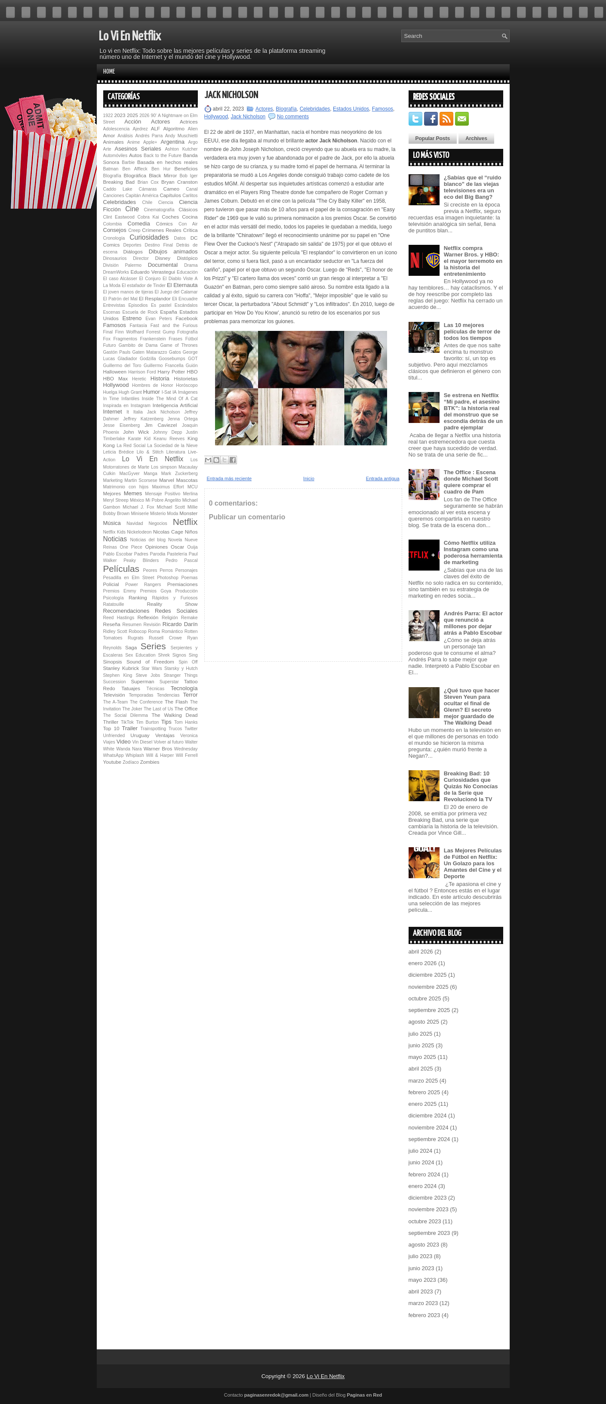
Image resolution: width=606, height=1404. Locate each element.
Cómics (164, 223)
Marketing (113, 480)
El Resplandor (155, 298)
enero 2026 (423, 963)
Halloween (115, 371)
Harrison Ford (142, 372)
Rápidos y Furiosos (175, 598)
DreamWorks (116, 272)
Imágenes (188, 392)
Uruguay (139, 735)
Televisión (114, 694)
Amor (109, 135)
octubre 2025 (425, 998)
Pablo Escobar (117, 554)
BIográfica (134, 175)
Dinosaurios (115, 258)
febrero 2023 (424, 1315)
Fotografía (187, 332)
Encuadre (187, 298)
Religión (170, 617)
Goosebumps (172, 358)
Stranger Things (180, 675)
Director (140, 258)
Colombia (112, 224)
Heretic (139, 378)
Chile (147, 202)
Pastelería (177, 554)
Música (112, 523)
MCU (193, 486)
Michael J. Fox (138, 507)
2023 (120, 115)
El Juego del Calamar (176, 292)
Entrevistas (114, 305)
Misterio (158, 513)
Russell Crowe (165, 638)
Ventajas (165, 735)
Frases (175, 338)
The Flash (176, 701)
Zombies (150, 762)
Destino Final (158, 245)
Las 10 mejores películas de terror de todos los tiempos (472, 331)
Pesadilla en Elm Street (128, 577)
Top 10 (111, 728)
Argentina (172, 142)
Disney (162, 258)
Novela (175, 539)
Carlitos (189, 195)
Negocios (157, 523)
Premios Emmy (119, 591)
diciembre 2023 (428, 1197)
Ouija (192, 547)
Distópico (187, 258)
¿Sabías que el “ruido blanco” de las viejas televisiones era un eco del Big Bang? (472, 187)
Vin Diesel (142, 742)
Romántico (172, 631)
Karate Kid (139, 438)
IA (174, 392)
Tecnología (184, 688)
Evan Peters (158, 318)
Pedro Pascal (182, 560)
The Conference (146, 702)
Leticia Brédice (118, 452)
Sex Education (140, 655)
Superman (142, 681)
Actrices (189, 121)
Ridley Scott (115, 631)
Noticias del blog (148, 539)
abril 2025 (421, 1068)
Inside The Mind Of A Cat (170, 398)
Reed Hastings (119, 617)
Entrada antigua (383, 478)
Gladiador (127, 358)
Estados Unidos (351, 109)
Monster (188, 513)
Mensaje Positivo (162, 493)
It (127, 412)
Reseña (111, 624)
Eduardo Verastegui (153, 272)
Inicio (308, 478)
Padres (141, 554)
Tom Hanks (186, 722)
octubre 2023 (425, 1221)
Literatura (175, 452)
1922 (108, 115)
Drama (190, 265)
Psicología (113, 598)
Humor (151, 392)
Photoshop (167, 577)
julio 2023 (421, 1256)
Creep (134, 230)
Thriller (111, 722)
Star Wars (152, 668)
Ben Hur (160, 169)
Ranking (138, 597)
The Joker (132, 709)
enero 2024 (423, 1186)
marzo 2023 (423, 1303)
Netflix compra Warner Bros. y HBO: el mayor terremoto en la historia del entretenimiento (473, 261)
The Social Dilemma (125, 715)
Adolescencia (116, 129)
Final (108, 332)
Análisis (125, 135)
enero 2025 (423, 1104)
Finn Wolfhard (129, 332)
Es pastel (161, 305)
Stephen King (117, 675)
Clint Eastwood (119, 217)
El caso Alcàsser (120, 278)
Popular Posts (432, 139)
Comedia (139, 223)
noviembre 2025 (429, 987)
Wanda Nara (129, 749)
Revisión (151, 624)
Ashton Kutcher (181, 149)
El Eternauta (182, 285)
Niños (191, 531)
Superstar (169, 681)
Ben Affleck (135, 169)
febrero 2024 (424, 1174)
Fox (107, 338)
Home (109, 71)
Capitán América (142, 195)
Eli (174, 298)
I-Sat (166, 392)
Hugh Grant (130, 392)
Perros (166, 570)
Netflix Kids (114, 532)
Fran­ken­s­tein (153, 338)
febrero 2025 (424, 1092)
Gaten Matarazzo (149, 352)
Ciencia (165, 202)
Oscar (177, 546)
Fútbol (191, 338)
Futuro (109, 345)
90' (154, 115)
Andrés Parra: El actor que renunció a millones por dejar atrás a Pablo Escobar (473, 623)
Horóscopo (186, 385)
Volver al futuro (169, 742)
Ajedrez (140, 129)
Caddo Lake (117, 189)
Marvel (166, 480)
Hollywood (116, 385)
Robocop (138, 631)
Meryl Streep (116, 500)
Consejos (114, 230)
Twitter (191, 728)
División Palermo (122, 265)
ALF (155, 128)
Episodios (138, 305)
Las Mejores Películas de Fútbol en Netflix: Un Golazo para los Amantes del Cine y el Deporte (473, 863)
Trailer (130, 728)
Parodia (158, 554)
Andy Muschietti (181, 135)
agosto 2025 (424, 1021)
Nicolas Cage (168, 531)
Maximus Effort (168, 486)
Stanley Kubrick (121, 668)
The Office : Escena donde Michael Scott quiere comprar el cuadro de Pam (471, 482)
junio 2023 (421, 1268)
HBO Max (115, 378)
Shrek (164, 655)
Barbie (128, 162)
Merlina (190, 493)
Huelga (110, 392)
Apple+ (150, 142)
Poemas (189, 577)
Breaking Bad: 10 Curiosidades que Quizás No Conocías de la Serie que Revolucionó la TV (471, 786)
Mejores (112, 493)
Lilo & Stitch (150, 452)
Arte (107, 149)
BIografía (112, 175)
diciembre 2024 (428, 1115)
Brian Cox (148, 182)
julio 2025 (421, 1034)
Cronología (114, 238)
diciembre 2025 (428, 975)
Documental (163, 265)
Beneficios (186, 168)
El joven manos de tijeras (128, 292)
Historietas (185, 378)
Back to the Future (162, 155)
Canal (191, 189)
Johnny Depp (167, 432)
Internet (112, 411)
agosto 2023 (424, 1244)
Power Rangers (143, 584)
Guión (192, 365)
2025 (132, 115)
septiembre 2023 (429, 1233)
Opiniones (156, 546)
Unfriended (114, 735)
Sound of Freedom (150, 661)
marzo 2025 (423, 1080)
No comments (293, 117)
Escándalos (186, 305)
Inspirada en (116, 405)
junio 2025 (421, 1045)
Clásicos (187, 209)
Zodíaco (131, 762)
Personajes (186, 570)
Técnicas (156, 688)
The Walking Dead (174, 715)
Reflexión (147, 617)
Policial (111, 584)
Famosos (114, 325)
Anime (133, 142)
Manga (150, 473)
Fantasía (138, 325)
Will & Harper (160, 755)
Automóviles (115, 155)
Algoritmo (174, 128)
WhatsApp (113, 755)
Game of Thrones (178, 345)
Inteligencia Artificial (175, 405)
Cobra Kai (148, 217)
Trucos (175, 728)
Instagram (141, 405)
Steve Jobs (147, 675)
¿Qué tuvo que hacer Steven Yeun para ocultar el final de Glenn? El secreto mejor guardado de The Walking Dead (471, 706)
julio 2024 (421, 1151)
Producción (186, 591)
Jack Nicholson (163, 412)
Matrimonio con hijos (126, 486)
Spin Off (187, 662)
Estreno (132, 318)
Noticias (115, 539)
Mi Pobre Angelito (163, 500)
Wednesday (186, 749)
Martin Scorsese (140, 480)
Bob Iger (188, 175)
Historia (160, 378)
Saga (131, 647)
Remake (189, 617)
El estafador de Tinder (144, 285)
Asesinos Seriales (137, 148)
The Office (186, 708)
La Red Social (131, 445)
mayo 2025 (422, 1057)
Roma (154, 631)
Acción (132, 121)
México (137, 500)
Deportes (132, 245)
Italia (138, 412)
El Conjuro (149, 278)
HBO (192, 371)
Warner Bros (158, 748)
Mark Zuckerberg (179, 473)
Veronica (188, 735)
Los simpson (164, 467)
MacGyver (129, 473)
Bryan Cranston (179, 182)
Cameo (171, 188)
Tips (166, 722)
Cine (132, 209)
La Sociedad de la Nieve (172, 445)
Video (124, 741)
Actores (160, 121)
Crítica (190, 230)
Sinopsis (112, 661)
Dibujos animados (173, 251)
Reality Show (172, 604)
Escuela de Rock (140, 312)
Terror (190, 694)
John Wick (136, 432)
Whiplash (135, 755)
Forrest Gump (160, 332)
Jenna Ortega (183, 419)
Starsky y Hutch (180, 668)
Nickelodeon (139, 532)
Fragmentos (125, 338)
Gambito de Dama (138, 345)
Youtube (112, 762)
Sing (193, 655)
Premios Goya (155, 591)
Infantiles (130, 398)
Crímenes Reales (161, 230)
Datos (180, 238)
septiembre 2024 (429, 1139)
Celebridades (119, 202)
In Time (111, 398)
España (168, 312)
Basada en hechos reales (167, 162)
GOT (193, 358)
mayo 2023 (422, 1280)
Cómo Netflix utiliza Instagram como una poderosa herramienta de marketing (473, 552)
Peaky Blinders (141, 560)
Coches (170, 216)
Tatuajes (130, 688)
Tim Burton (147, 722)
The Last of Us (158, 709)
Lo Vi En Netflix (130, 36)
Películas (121, 569)
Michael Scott (171, 507)
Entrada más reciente (229, 478)
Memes (133, 493)
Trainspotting (153, 728)
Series (153, 646)
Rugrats (135, 638)
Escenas (111, 312)
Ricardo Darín (180, 624)
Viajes (109, 742)
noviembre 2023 (429, 1209)
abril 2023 (421, 1291)
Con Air (187, 224)
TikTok (127, 722)
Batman (111, 169)
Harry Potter (171, 371)
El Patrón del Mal (120, 298)
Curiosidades (149, 237)
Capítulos (170, 195)
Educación (187, 272)
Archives (476, 139)
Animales (113, 142)
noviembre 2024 (429, 1127)
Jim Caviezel (161, 425)
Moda (172, 513)
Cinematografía (159, 209)
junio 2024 (421, 1162)
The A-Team (115, 702)
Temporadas (141, 695)
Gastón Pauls (117, 352)
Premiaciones (182, 584)
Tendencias (168, 695)
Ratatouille (113, 604)
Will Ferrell (187, 755)
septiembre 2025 (429, 1010)
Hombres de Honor (152, 385)
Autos (135, 155)
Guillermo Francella (164, 365)
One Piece (131, 547)
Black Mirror (163, 175)
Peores (150, 570)
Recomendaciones (126, 611)
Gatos (175, 352)
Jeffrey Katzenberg (143, 419)
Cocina (189, 216)
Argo (193, 142)
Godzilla (148, 358)
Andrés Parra (149, 135)
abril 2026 (421, 951)
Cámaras (147, 189)
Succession (114, 681)
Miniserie (140, 513)
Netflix (185, 522)
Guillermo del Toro (122, 365)
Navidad (134, 523)
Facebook (186, 318)
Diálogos (132, 251)
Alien (192, 129)
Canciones (113, 195)
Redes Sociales (176, 611)
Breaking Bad (119, 182)
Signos (179, 655)
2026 (144, 115)
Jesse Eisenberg (121, 425)
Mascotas (187, 480)
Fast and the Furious (174, 325)
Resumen (132, 624)
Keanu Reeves (169, 438)
